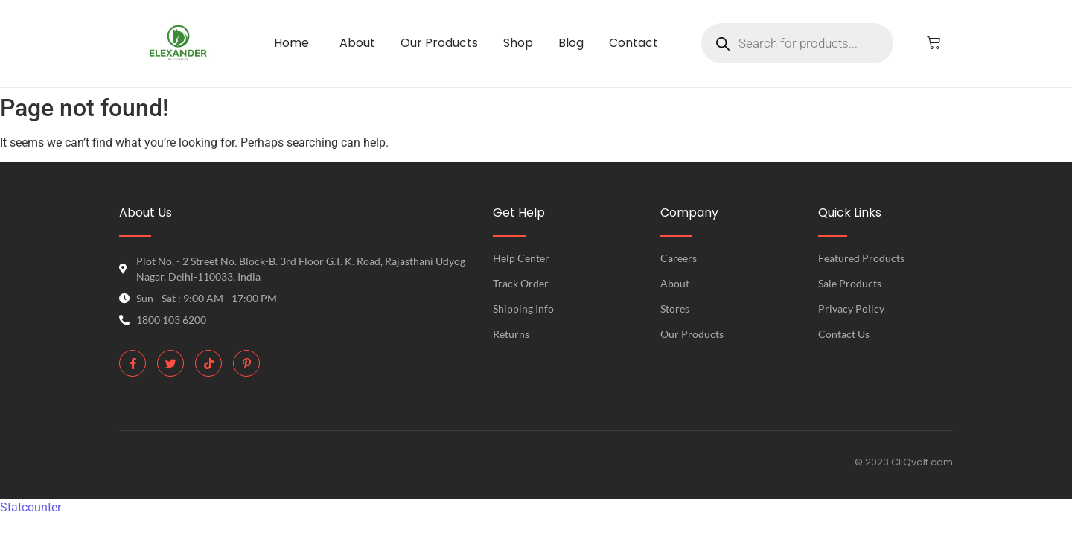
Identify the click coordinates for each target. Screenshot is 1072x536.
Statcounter (30, 507)
